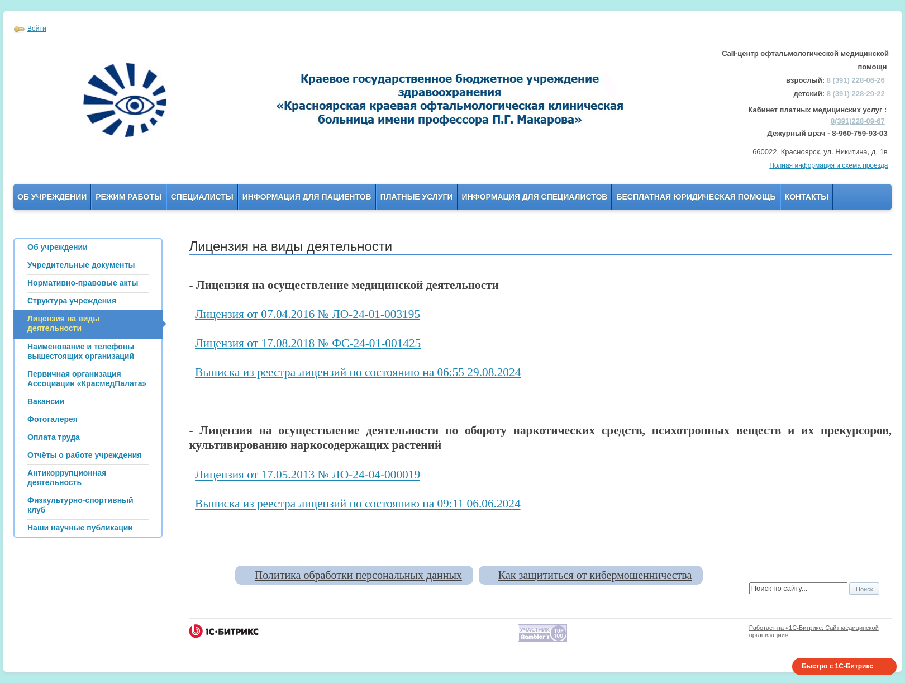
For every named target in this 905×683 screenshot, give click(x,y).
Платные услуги (416, 196)
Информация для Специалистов (535, 196)
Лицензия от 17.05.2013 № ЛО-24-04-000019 (307, 474)
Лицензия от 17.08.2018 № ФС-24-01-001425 (308, 343)
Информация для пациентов (306, 196)
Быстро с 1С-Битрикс (837, 666)
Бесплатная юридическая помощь (695, 196)
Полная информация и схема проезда (828, 165)
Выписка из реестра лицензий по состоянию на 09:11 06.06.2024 (357, 503)
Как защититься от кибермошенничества (595, 575)
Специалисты (202, 196)
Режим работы (128, 196)
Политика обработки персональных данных (358, 575)
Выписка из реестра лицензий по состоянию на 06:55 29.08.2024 (358, 372)
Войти (36, 28)
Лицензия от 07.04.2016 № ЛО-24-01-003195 (307, 314)
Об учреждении (52, 196)
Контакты (806, 196)
